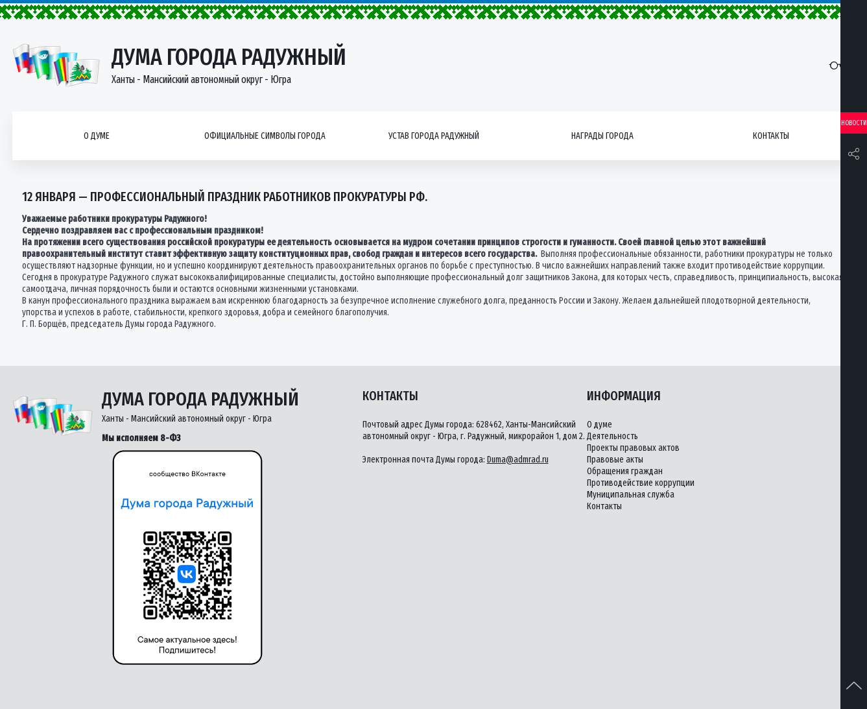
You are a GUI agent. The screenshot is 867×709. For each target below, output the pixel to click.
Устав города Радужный (433, 135)
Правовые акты (615, 459)
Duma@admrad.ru (518, 459)
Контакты (771, 135)
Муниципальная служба (630, 494)
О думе (97, 135)
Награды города (602, 135)
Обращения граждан (625, 471)
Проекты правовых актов (633, 447)
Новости (854, 123)
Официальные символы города (265, 135)
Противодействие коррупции (641, 482)
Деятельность (612, 436)
